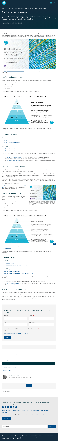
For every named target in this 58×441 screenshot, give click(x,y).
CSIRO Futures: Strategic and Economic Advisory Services (19, 8)
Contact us (6, 418)
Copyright (26, 333)
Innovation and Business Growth (39, 8)
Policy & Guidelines (45, 410)
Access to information (6, 410)
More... (29, 385)
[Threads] (13, 407)
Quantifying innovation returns (9, 360)
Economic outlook (7, 370)
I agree (6, 330)
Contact (4, 23)
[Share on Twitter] (16, 23)
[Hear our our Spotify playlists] (11, 407)
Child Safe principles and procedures (38, 414)
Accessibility (16, 410)
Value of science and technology (13, 160)
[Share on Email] (21, 23)
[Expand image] (42, 192)
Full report (6, 140)
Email (5, 322)
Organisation (32, 322)
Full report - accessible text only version (12, 142)
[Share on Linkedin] (19, 23)
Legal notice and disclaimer (10, 333)
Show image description (6, 248)
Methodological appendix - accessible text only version (16, 150)
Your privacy (19, 333)
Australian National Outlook (9, 351)
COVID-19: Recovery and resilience (13, 157)
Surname (31, 315)
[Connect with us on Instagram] (5, 407)
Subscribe (51, 426)
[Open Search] (54, 2)
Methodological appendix (9, 148)
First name (6, 315)
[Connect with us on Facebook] (3, 407)
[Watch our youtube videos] (16, 407)
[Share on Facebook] (13, 23)
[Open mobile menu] (51, 2)
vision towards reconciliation (16, 438)
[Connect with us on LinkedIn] (8, 407)
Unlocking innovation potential (9, 367)
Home (3, 8)
